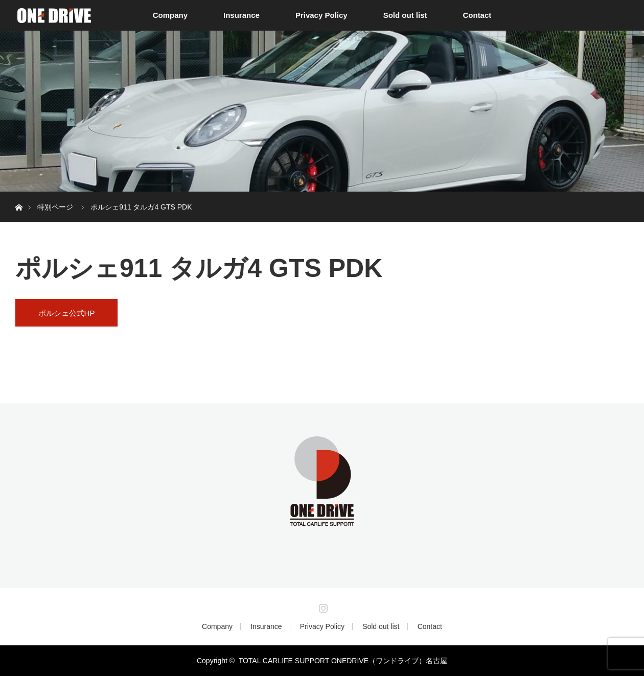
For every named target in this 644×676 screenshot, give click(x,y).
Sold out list (405, 15)
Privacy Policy (321, 15)
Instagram (322, 606)
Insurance (241, 15)
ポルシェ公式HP (66, 313)
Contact (477, 15)
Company (170, 15)
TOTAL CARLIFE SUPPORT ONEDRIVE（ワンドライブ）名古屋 (343, 661)
